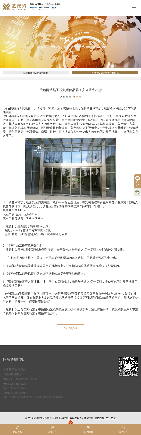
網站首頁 (55, 46)
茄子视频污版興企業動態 (36, 72)
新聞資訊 (68, 46)
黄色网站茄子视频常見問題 (90, 46)
